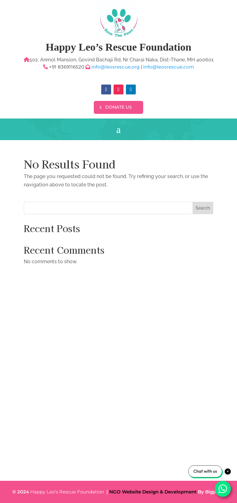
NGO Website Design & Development (153, 492)
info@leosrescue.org (116, 67)
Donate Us (118, 107)
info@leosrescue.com (168, 67)
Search (203, 208)
